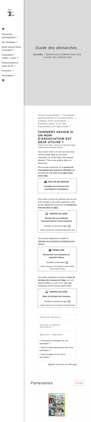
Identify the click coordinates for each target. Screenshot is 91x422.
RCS (56, 208)
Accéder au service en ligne (57, 226)
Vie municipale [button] (9, 42)
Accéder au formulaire (57, 262)
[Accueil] (12, 13)
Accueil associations (49, 115)
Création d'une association (52, 121)
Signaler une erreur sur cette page (62, 364)
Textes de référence (50, 317)
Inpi (63, 280)
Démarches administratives (63, 55)
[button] (12, 29)
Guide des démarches (58, 57)
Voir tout (79, 383)
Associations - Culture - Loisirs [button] (9, 56)
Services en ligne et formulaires (50, 326)
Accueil (38, 55)
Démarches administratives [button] (9, 36)
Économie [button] (7, 70)
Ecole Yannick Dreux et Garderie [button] (11, 48)
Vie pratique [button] (7, 75)
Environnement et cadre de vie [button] (10, 64)
